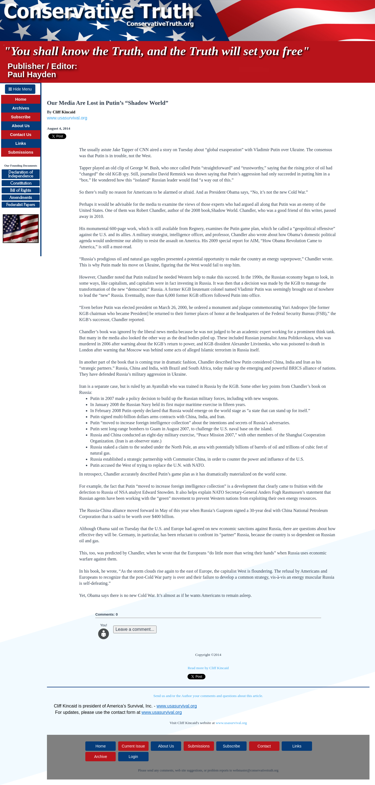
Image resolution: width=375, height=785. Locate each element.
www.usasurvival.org (67, 118)
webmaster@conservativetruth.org (255, 770)
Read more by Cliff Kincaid (208, 668)
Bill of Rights (20, 190)
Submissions (20, 152)
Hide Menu (20, 89)
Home (21, 99)
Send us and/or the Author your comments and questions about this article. (208, 696)
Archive (100, 756)
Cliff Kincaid (64, 112)
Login (133, 756)
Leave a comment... (134, 629)
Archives (20, 108)
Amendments (20, 197)
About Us (21, 126)
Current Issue (133, 746)
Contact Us (20, 134)
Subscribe (21, 117)
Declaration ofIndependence (20, 174)
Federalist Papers (20, 204)
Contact (264, 746)
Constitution (20, 183)
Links (20, 143)
